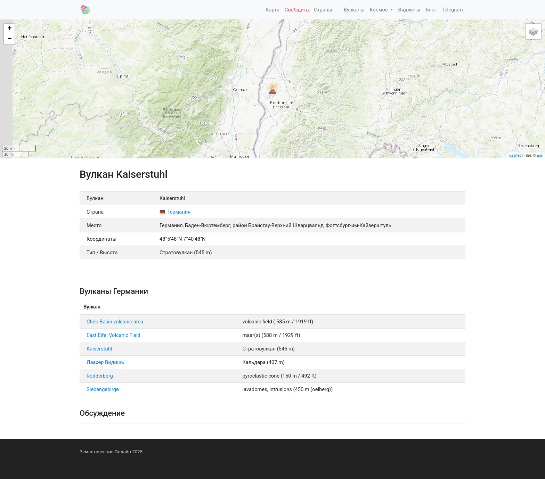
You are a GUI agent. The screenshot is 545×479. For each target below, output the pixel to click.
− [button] (9, 39)
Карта (271, 10)
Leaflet (515, 155)
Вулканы (353, 10)
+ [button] (9, 29)
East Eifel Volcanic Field (113, 335)
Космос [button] (379, 10)
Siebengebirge (103, 389)
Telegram (452, 10)
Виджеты (409, 10)
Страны (323, 10)
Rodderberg (100, 376)
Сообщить (297, 10)
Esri (540, 155)
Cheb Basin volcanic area (115, 322)
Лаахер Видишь (105, 362)
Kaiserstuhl (99, 349)
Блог (431, 10)
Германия (175, 212)
